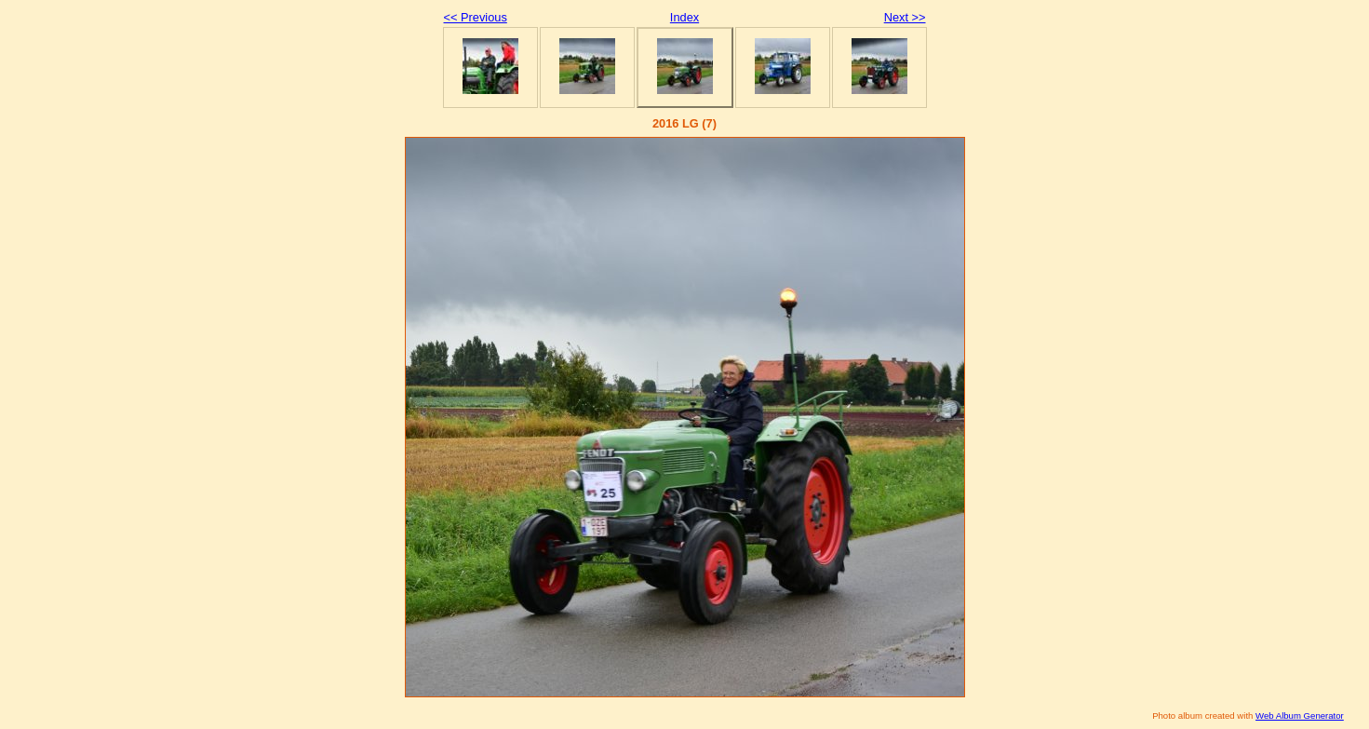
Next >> (905, 17)
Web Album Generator (1299, 715)
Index (684, 17)
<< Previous (475, 17)
